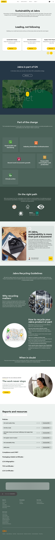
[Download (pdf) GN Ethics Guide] (46, 428)
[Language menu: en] (50, 1)
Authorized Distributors (40, 503)
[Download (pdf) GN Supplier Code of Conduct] (46, 438)
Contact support (5, 515)
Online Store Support (5, 516)
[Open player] (27, 94)
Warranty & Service (5, 522)
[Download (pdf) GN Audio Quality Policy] (46, 423)
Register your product (5, 518)
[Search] (53, 1)
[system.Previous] (48, 53)
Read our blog (4, 507)
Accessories (21, 503)
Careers (3, 503)
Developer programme (6, 519)
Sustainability (4, 504)
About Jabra (7, 493)
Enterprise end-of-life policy (6, 523)
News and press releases (6, 506)
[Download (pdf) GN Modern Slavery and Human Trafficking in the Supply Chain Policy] (46, 433)
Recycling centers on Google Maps (38, 343)
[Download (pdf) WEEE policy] (46, 447)
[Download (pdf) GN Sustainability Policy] (46, 442)
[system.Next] (51, 53)
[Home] (2, 494)
